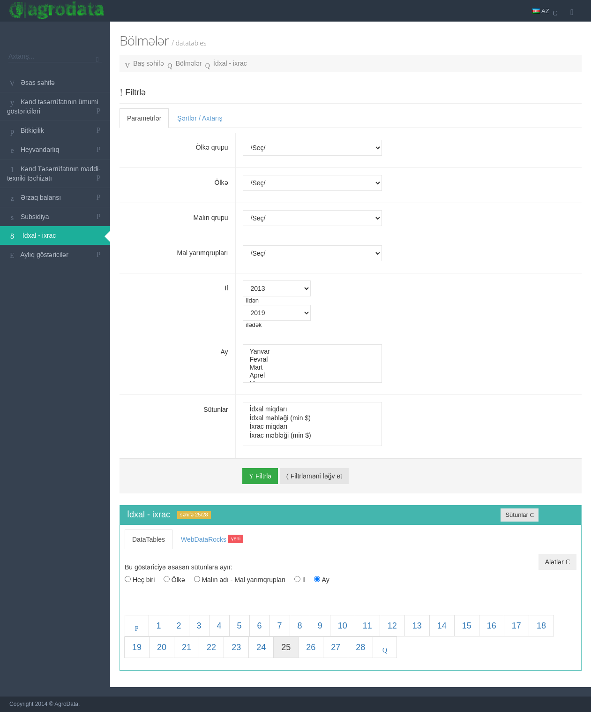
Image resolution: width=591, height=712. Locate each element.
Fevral (312, 360)
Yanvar (312, 352)
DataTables (148, 539)
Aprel (312, 375)
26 (310, 647)
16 (491, 625)
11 (367, 625)
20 (161, 647)
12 (392, 625)
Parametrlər (144, 118)
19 (137, 647)
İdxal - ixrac (230, 63)
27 (335, 647)
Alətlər (557, 562)
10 (342, 625)
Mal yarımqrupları (202, 253)
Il (226, 288)
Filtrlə (260, 476)
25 (286, 647)
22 (211, 647)
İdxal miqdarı (312, 409)
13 (417, 625)
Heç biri (140, 579)
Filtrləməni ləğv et (314, 476)
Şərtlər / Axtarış (199, 118)
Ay (224, 352)
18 (541, 625)
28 (360, 647)
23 (236, 647)
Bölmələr (189, 63)
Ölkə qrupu (212, 147)
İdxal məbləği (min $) (312, 418)
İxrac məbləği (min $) (312, 435)
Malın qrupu (211, 217)
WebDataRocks (212, 539)
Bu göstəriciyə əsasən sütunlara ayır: (178, 567)
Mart (312, 367)
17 (516, 625)
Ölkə (221, 182)
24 (261, 647)
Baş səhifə (148, 63)
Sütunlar (215, 409)
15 (466, 625)
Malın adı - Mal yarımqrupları (240, 579)
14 (442, 625)
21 (186, 647)
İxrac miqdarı (312, 427)
